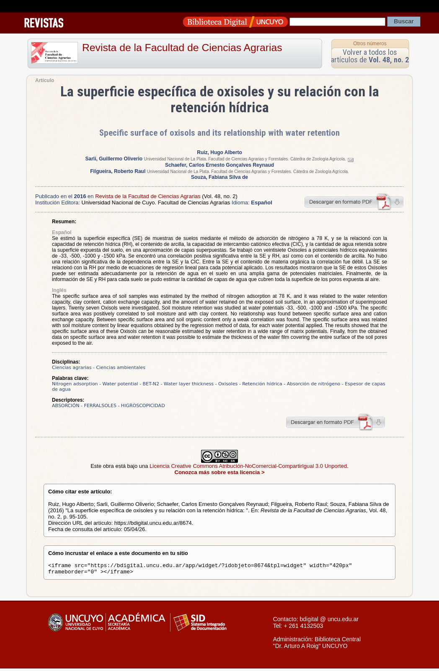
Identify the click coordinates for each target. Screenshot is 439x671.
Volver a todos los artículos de (370, 56)
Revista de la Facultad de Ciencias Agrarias (182, 47)
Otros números (369, 43)
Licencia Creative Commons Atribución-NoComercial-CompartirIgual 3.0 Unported (248, 466)
